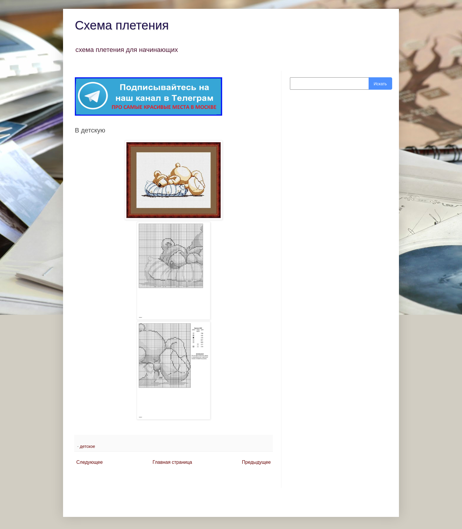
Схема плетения (122, 25)
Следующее (89, 462)
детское (87, 446)
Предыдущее (256, 462)
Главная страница (172, 462)
